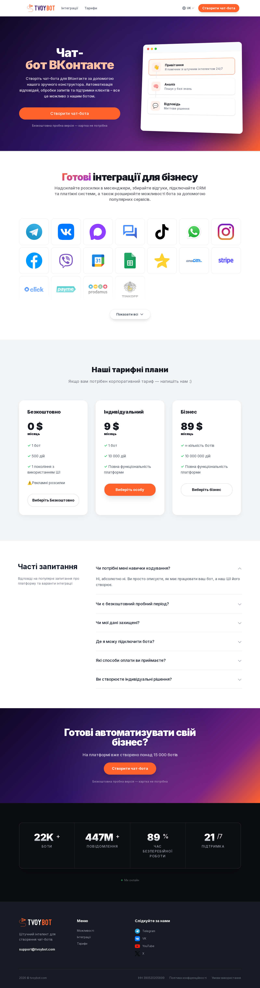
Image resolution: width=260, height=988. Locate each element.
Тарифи (90, 8)
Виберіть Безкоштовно (53, 500)
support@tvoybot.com (37, 949)
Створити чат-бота (218, 8)
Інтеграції (69, 8)
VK (140, 938)
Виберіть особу (130, 490)
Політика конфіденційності (188, 977)
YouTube (144, 946)
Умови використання (226, 977)
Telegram (145, 931)
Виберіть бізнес (206, 490)
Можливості (85, 930)
